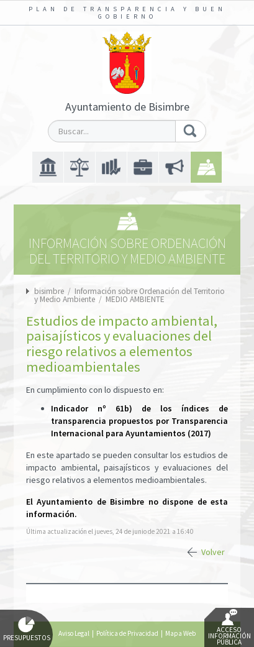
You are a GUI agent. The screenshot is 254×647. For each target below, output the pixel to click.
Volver (213, 552)
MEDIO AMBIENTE (135, 299)
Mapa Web (180, 633)
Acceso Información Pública (229, 627)
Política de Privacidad (127, 633)
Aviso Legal (73, 633)
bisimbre (49, 291)
